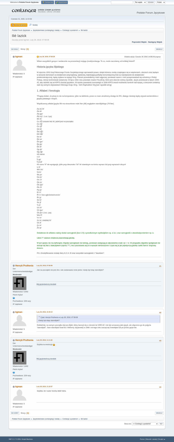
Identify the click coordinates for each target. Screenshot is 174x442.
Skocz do (127, 424)
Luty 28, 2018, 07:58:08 (44, 265)
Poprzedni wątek (139, 42)
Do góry (14, 413)
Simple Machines (27, 439)
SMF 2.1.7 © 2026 (15, 439)
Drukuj (159, 49)
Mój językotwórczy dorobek (46, 284)
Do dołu (14, 49)
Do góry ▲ (161, 439)
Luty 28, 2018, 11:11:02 (44, 340)
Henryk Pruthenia (24, 265)
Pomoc (142, 439)
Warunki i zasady (151, 439)
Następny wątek (155, 42)
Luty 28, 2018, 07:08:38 (47, 56)
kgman (18, 56)
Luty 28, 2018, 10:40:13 (44, 312)
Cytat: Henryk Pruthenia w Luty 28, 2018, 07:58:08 (59, 317)
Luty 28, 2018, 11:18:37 (44, 386)
